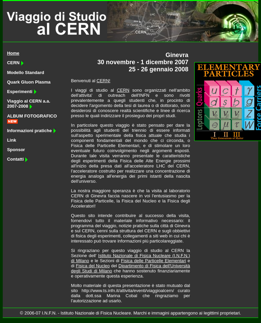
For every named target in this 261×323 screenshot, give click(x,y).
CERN (15, 62)
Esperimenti (22, 91)
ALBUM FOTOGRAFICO (32, 116)
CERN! (103, 80)
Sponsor (16, 149)
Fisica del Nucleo (93, 265)
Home (13, 53)
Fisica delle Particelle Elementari (153, 260)
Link (11, 140)
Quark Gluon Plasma (29, 82)
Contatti (17, 159)
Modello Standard (25, 72)
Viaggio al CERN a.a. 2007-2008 (28, 103)
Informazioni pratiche (31, 130)
